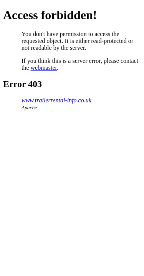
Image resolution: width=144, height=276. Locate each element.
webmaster (44, 67)
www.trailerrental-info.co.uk (56, 100)
